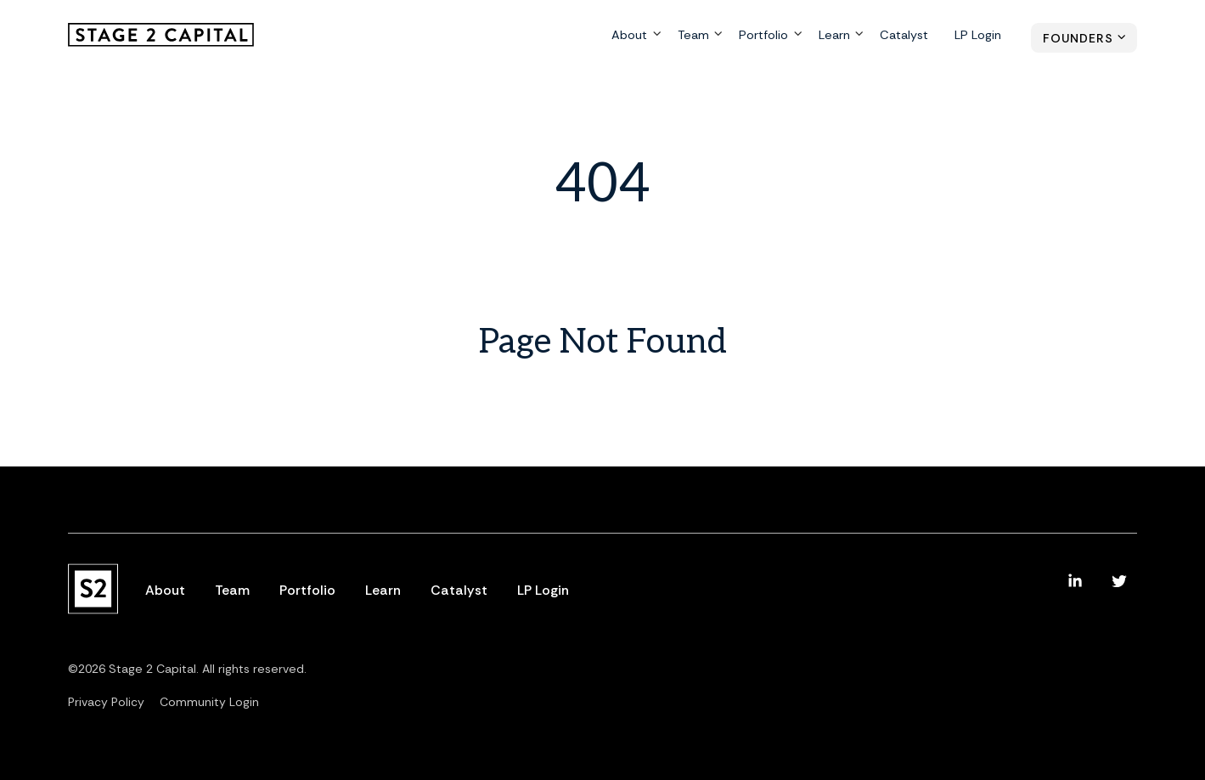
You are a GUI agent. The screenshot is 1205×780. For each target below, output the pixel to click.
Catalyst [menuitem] (905, 35)
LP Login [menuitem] (978, 35)
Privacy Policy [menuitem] (106, 701)
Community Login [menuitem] (209, 701)
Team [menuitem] (696, 35)
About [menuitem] (632, 35)
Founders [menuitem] (1078, 38)
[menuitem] (1075, 581)
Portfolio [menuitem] (765, 35)
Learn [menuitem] (836, 35)
